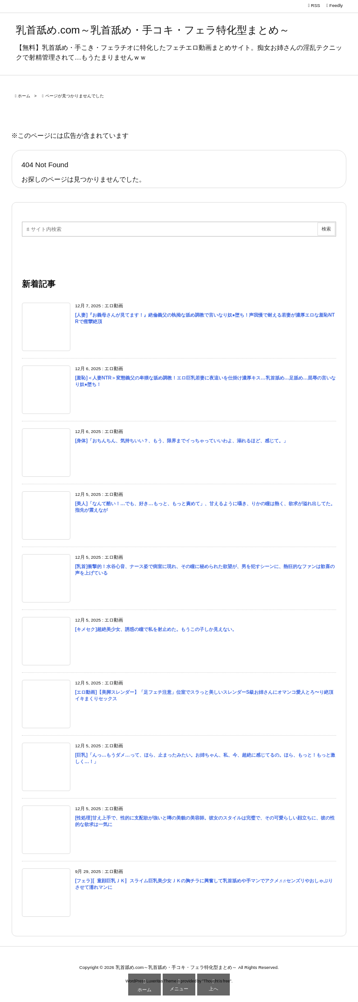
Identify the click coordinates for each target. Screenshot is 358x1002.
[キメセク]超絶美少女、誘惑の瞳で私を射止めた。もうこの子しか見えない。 (156, 629)
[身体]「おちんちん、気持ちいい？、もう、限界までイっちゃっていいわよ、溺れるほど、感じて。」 (181, 440)
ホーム (24, 96)
